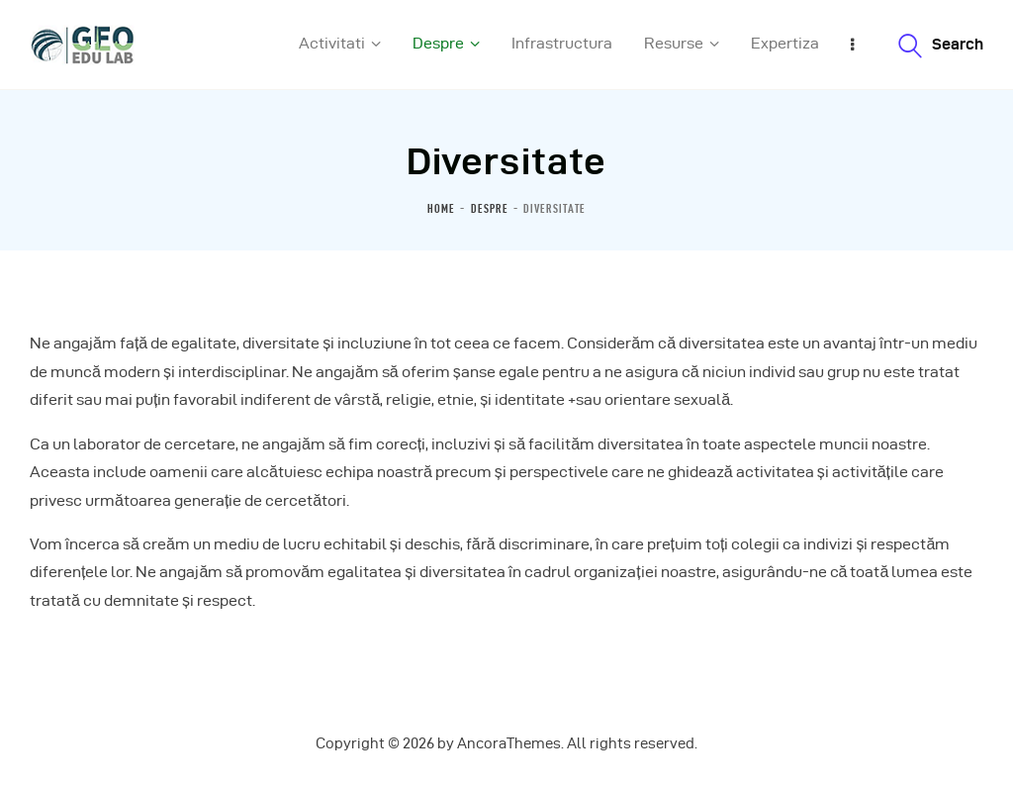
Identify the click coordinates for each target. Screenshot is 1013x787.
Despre (489, 209)
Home (441, 209)
